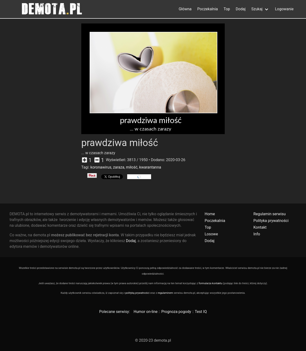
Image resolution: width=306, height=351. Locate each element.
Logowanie (284, 9)
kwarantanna (150, 167)
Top (227, 9)
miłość (131, 167)
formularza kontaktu (210, 283)
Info (256, 234)
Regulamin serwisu (269, 214)
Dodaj (241, 9)
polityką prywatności (137, 292)
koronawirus (100, 167)
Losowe (211, 234)
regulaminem (165, 292)
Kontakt (260, 227)
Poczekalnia (207, 9)
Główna (185, 9)
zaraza (118, 167)
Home (210, 214)
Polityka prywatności (271, 220)
